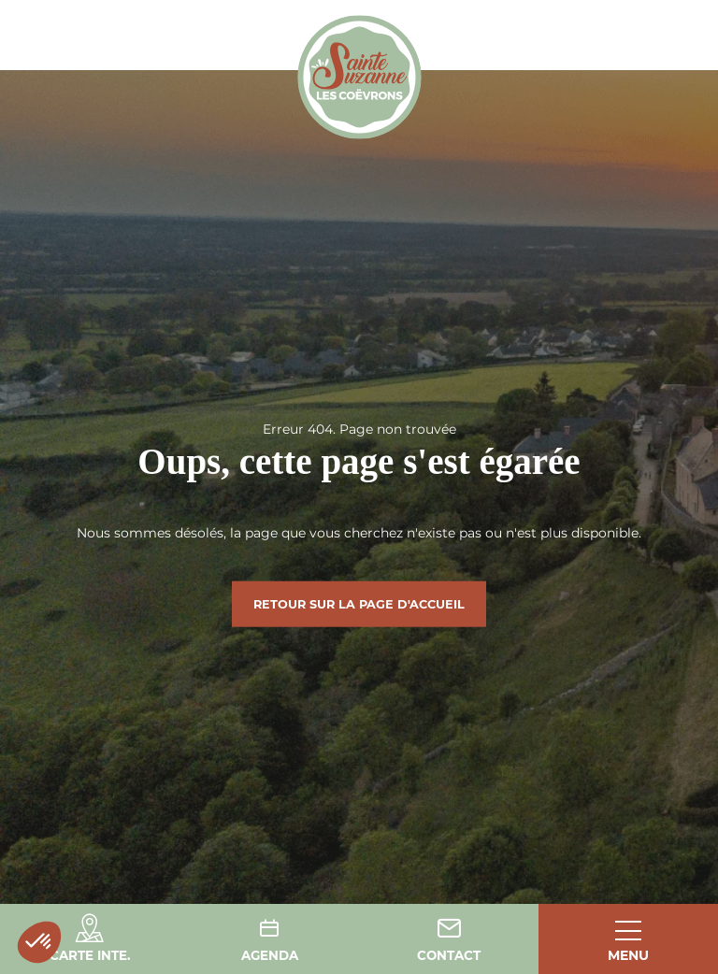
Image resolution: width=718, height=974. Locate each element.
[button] (39, 942)
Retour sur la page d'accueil (359, 603)
